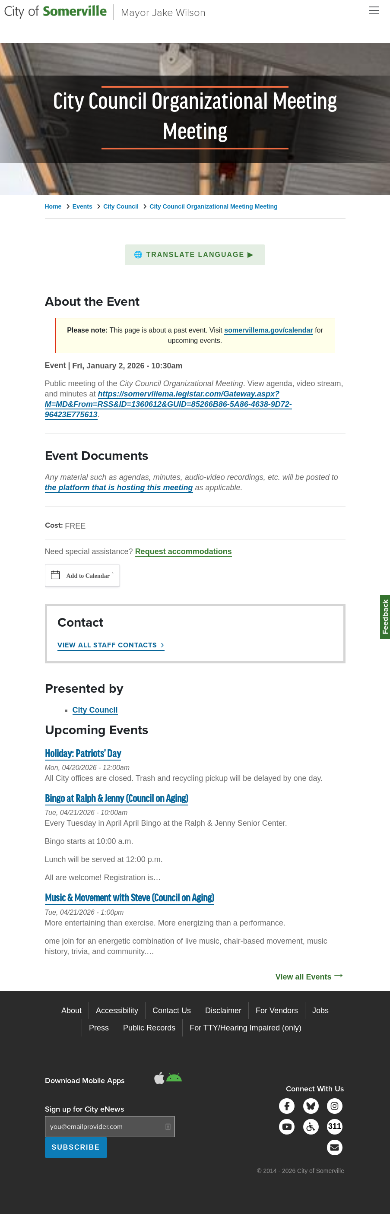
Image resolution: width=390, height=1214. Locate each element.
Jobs (320, 1010)
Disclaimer (223, 1010)
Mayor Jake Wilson (163, 12)
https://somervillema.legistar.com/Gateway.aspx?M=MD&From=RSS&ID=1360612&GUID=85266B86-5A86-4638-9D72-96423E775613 (168, 404)
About (71, 1010)
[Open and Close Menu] (374, 10)
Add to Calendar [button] (88, 576)
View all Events (304, 977)
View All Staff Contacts (107, 645)
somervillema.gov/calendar (268, 330)
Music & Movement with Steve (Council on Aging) (129, 898)
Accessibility (117, 1010)
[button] (195, 254)
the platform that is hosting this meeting (119, 487)
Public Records (149, 1028)
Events (82, 206)
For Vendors (277, 1010)
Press (99, 1028)
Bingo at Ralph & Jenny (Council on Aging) (116, 799)
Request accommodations (183, 551)
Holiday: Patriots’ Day (83, 754)
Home (53, 206)
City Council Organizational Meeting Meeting (213, 206)
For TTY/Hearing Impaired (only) (245, 1028)
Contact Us (171, 1010)
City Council (121, 206)
